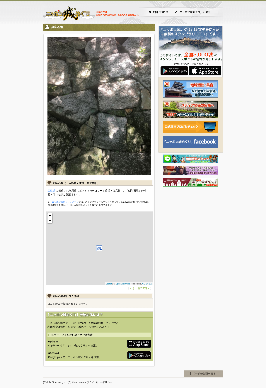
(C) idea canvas (77, 382)
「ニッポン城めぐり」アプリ (64, 202)
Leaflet (109, 284)
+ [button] (50, 216)
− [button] (50, 220)
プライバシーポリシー (99, 382)
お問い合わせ (158, 12)
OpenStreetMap (123, 284)
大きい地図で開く (139, 288)
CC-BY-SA (147, 284)
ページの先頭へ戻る (203, 373)
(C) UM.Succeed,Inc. (55, 382)
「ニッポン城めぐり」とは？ (196, 12)
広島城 (51, 190)
